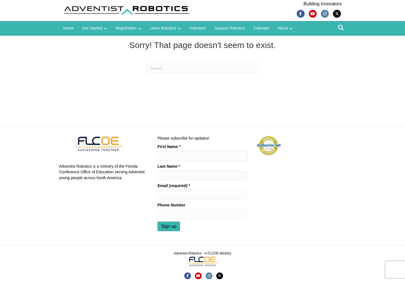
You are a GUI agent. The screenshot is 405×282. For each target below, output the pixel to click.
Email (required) (174, 185)
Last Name (169, 166)
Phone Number (172, 205)
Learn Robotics (163, 28)
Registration (126, 28)
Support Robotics (230, 28)
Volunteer (198, 28)
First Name (169, 146)
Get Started (92, 28)
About (283, 28)
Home (68, 28)
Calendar (261, 28)
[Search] (341, 28)
